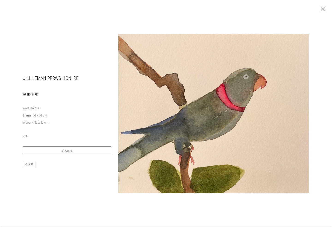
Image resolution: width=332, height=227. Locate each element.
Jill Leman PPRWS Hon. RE (50, 80)
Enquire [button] (67, 153)
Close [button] (322, 10)
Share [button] (29, 166)
